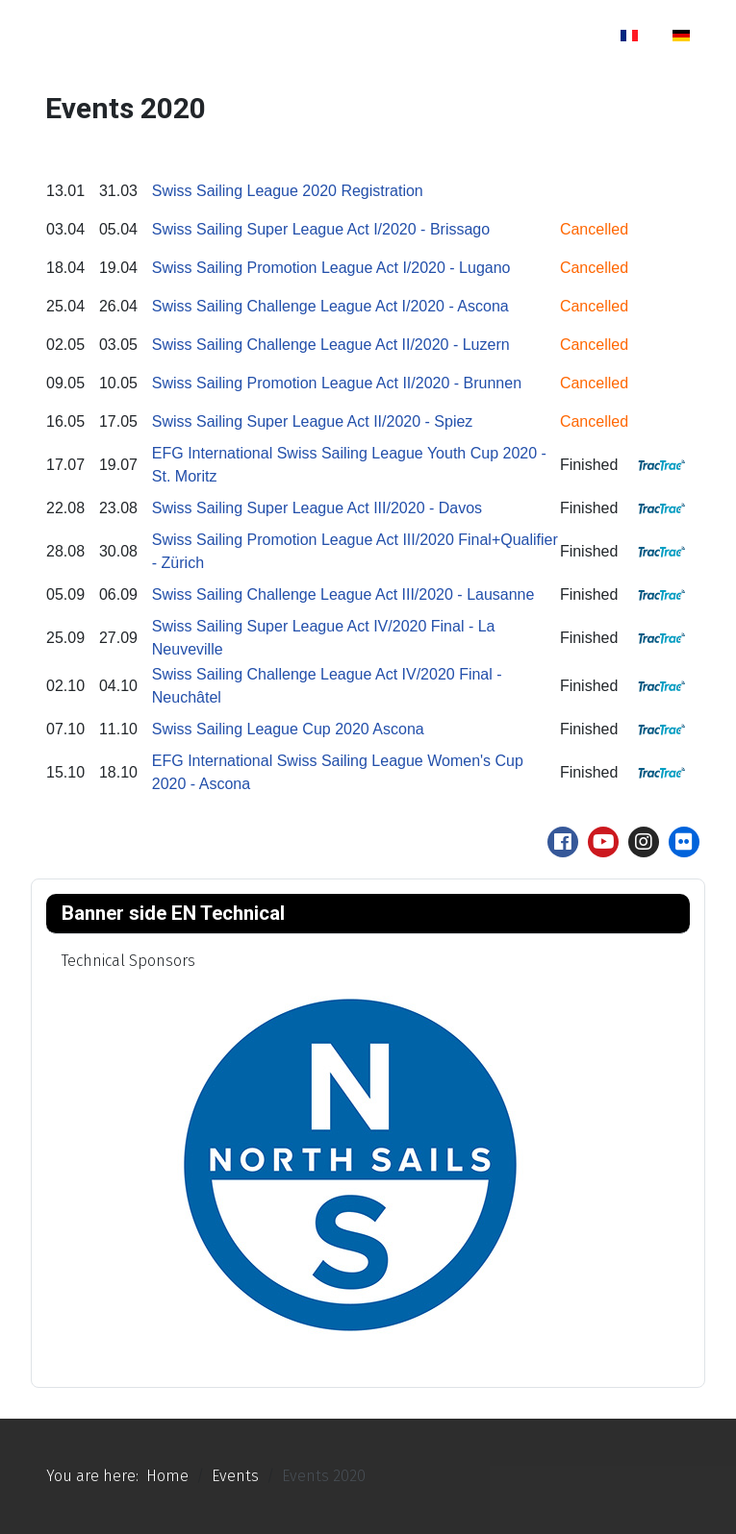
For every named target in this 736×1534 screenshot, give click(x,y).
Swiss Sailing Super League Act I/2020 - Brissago (321, 229)
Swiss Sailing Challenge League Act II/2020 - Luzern (331, 344)
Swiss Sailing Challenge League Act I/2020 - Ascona (330, 306)
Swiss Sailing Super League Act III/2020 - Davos (317, 508)
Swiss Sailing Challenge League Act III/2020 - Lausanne (343, 594)
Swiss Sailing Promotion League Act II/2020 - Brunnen (336, 383)
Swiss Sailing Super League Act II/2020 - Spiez (312, 421)
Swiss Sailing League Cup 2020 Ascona (288, 729)
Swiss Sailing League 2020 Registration (287, 191)
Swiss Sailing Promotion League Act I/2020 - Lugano (331, 268)
